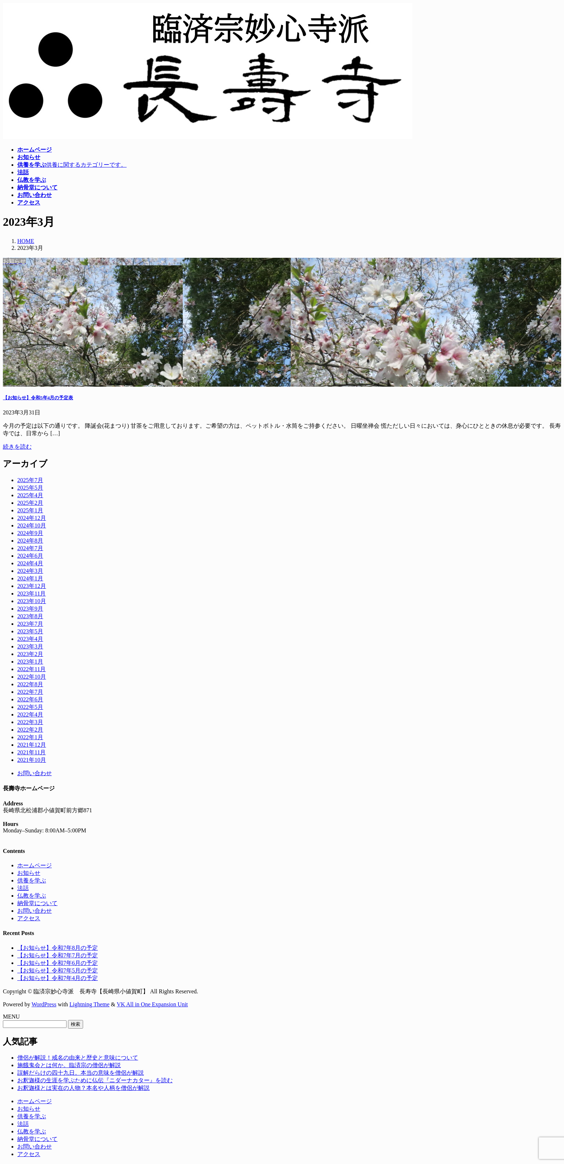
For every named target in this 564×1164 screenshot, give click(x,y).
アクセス (28, 918)
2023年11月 (31, 593)
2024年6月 (30, 556)
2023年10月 (31, 601)
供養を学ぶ (31, 880)
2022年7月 (30, 692)
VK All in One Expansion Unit (152, 1004)
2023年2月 (30, 654)
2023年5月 (30, 631)
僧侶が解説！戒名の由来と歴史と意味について (77, 1058)
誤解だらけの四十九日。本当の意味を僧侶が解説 (80, 1073)
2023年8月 (30, 616)
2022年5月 (30, 707)
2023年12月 (31, 586)
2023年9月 (30, 609)
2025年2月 (30, 503)
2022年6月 (30, 699)
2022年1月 (30, 737)
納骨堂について (37, 903)
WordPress (44, 1004)
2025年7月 (30, 480)
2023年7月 (30, 624)
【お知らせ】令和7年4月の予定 (57, 978)
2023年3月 (30, 646)
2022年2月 (30, 730)
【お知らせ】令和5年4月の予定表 (38, 397)
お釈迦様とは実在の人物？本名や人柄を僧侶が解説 (83, 1088)
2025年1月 (30, 510)
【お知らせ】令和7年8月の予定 (57, 948)
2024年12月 (31, 518)
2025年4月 (30, 495)
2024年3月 (30, 571)
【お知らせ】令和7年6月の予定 (57, 963)
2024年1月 (30, 578)
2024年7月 (30, 548)
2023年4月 (30, 639)
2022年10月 (31, 677)
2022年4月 (30, 714)
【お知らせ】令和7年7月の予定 (57, 955)
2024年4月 (30, 563)
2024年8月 (30, 541)
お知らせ (28, 873)
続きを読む (17, 447)
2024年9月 (30, 533)
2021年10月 (31, 760)
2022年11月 (31, 669)
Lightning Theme (89, 1004)
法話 (23, 888)
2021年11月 (31, 752)
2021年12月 (31, 745)
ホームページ (34, 865)
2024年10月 (31, 525)
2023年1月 (30, 662)
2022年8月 (30, 684)
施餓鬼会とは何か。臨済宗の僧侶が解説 (69, 1065)
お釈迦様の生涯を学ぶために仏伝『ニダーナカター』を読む (95, 1080)
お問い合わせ (34, 773)
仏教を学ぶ (31, 896)
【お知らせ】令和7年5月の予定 (57, 970)
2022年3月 (30, 722)
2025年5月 (30, 488)
